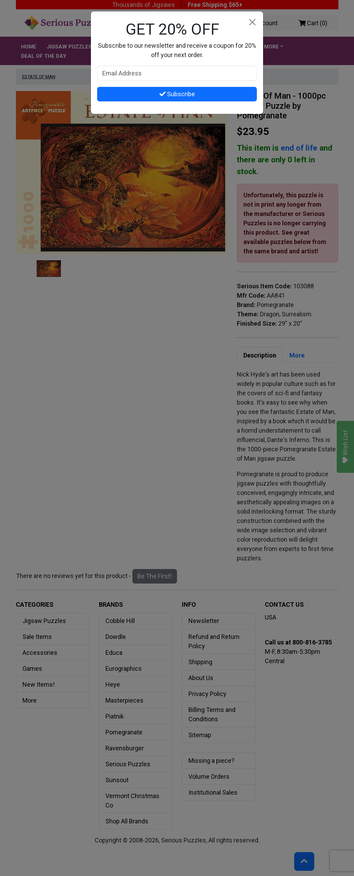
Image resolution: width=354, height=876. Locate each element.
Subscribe (177, 94)
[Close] (252, 22)
